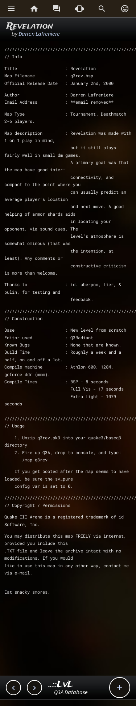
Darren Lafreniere (39, 33)
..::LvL (61, 684)
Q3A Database (71, 692)
